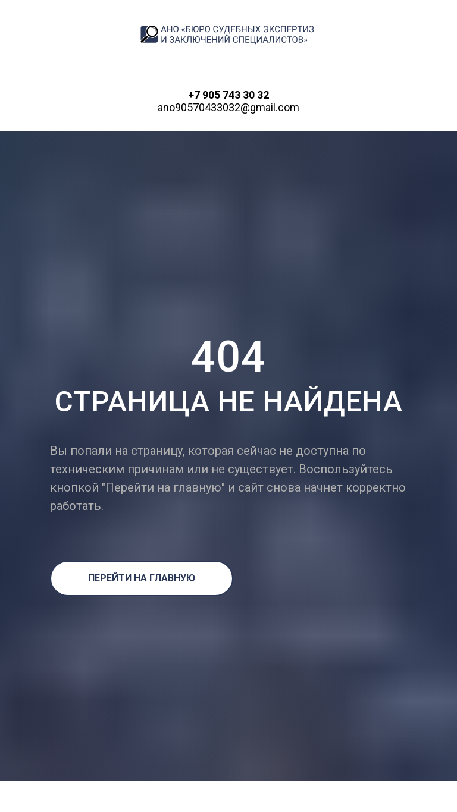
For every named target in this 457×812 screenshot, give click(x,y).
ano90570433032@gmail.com (228, 107)
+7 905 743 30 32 (228, 95)
